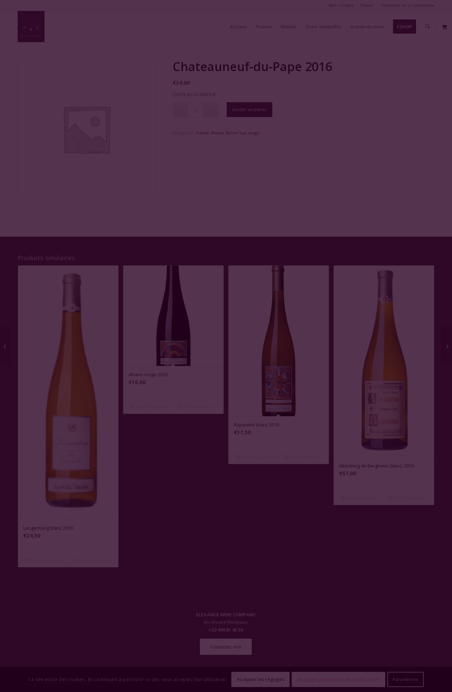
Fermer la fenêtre (226, 410)
